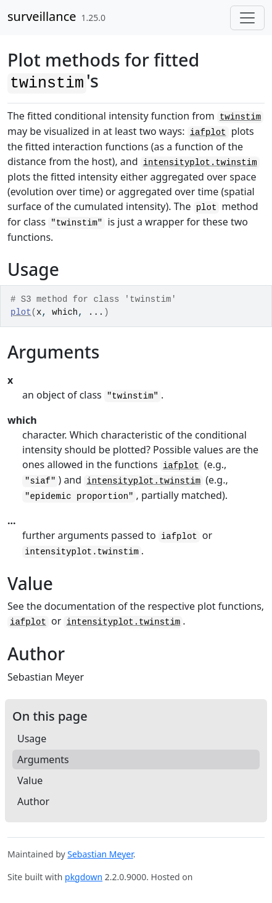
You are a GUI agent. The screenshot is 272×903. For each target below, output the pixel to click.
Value (30, 780)
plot (20, 312)
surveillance (41, 16)
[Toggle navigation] (247, 18)
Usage (31, 738)
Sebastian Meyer (100, 854)
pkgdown (83, 877)
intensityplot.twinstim (200, 163)
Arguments (43, 759)
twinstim (240, 117)
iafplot (208, 132)
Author (33, 801)
